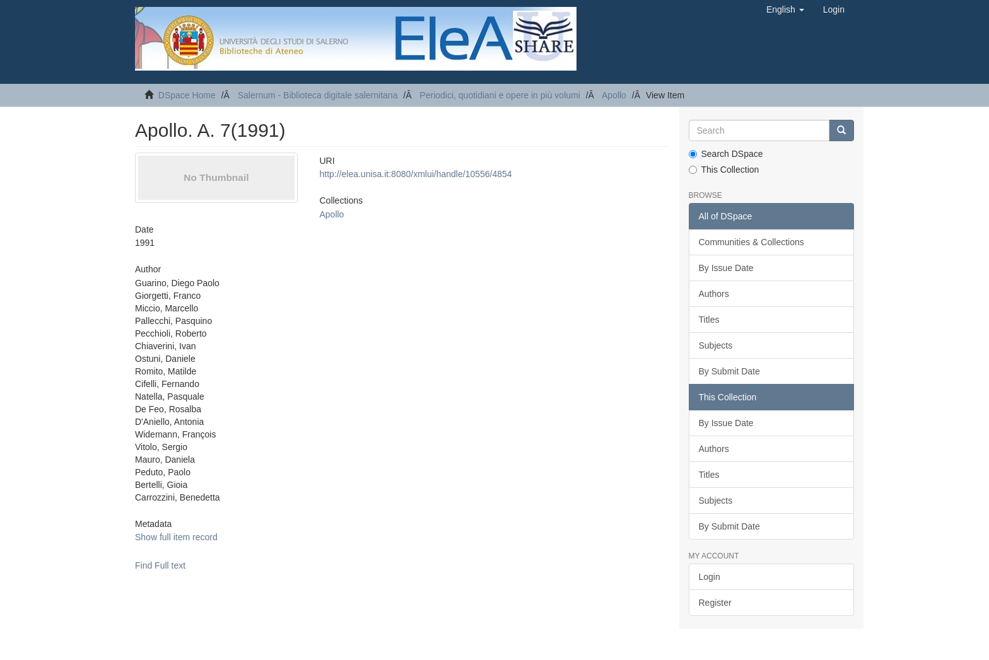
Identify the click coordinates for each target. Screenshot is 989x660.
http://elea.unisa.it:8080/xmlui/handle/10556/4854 (415, 174)
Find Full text (160, 565)
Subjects (716, 345)
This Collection (724, 170)
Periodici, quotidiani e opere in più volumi (499, 95)
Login (709, 577)
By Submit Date (729, 371)
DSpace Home (187, 95)
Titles (709, 320)
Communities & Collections (751, 242)
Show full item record (176, 537)
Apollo (614, 95)
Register (715, 603)
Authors (714, 294)
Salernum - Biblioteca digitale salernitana (318, 95)
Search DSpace (726, 154)
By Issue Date (726, 268)
